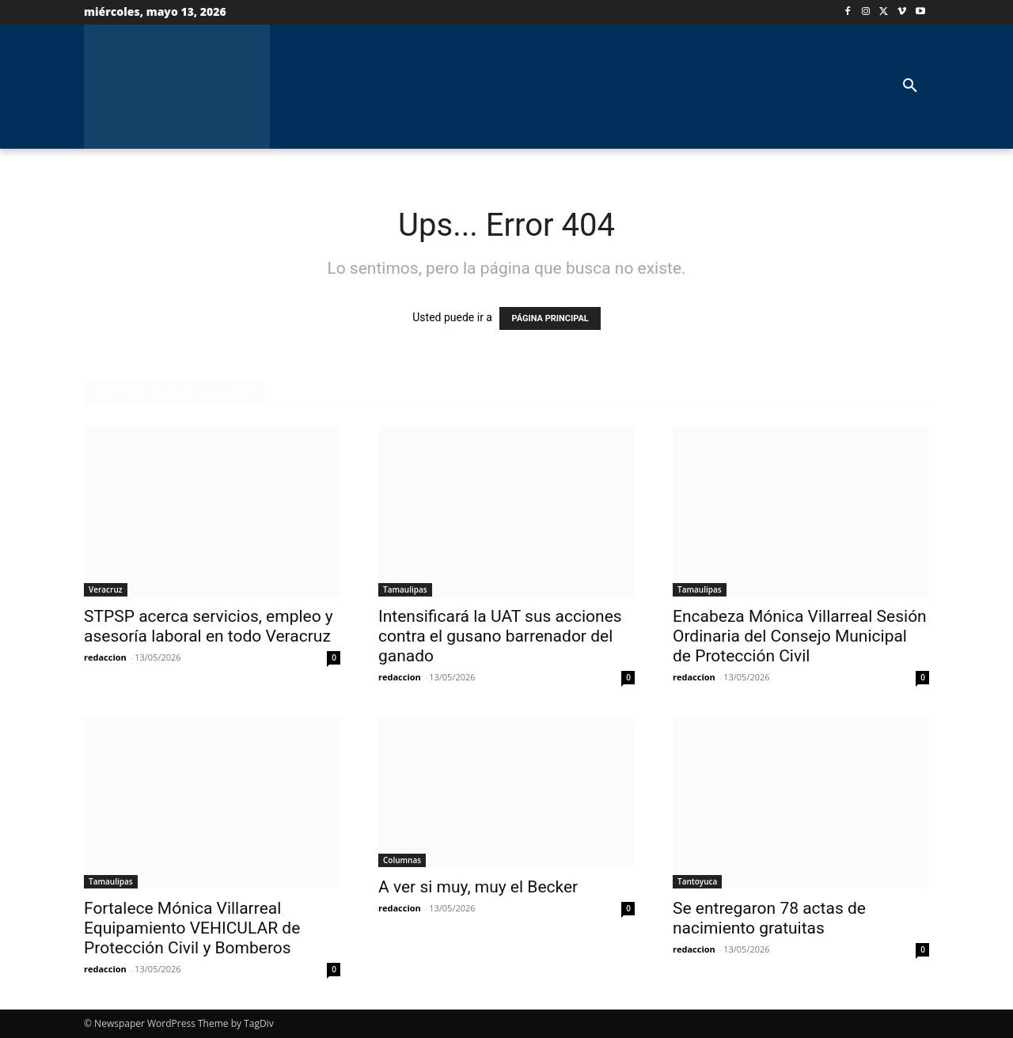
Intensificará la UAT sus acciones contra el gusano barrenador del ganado (500, 636)
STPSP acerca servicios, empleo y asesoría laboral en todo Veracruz (208, 626)
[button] (910, 86)
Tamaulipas (405, 589)
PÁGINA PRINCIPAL (549, 318)
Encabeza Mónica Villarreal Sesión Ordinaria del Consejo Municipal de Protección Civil (800, 636)
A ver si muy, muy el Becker (478, 886)
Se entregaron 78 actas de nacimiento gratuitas (769, 918)
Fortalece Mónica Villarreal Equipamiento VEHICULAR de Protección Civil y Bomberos (192, 928)
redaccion (105, 657)
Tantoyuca (697, 881)
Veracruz (106, 589)
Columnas (402, 860)
